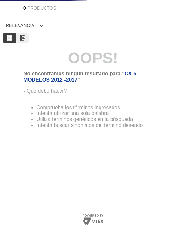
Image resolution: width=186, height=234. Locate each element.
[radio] (9, 38)
